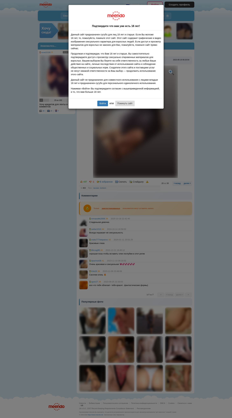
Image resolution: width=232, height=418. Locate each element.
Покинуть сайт (125, 103)
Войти (102, 103)
